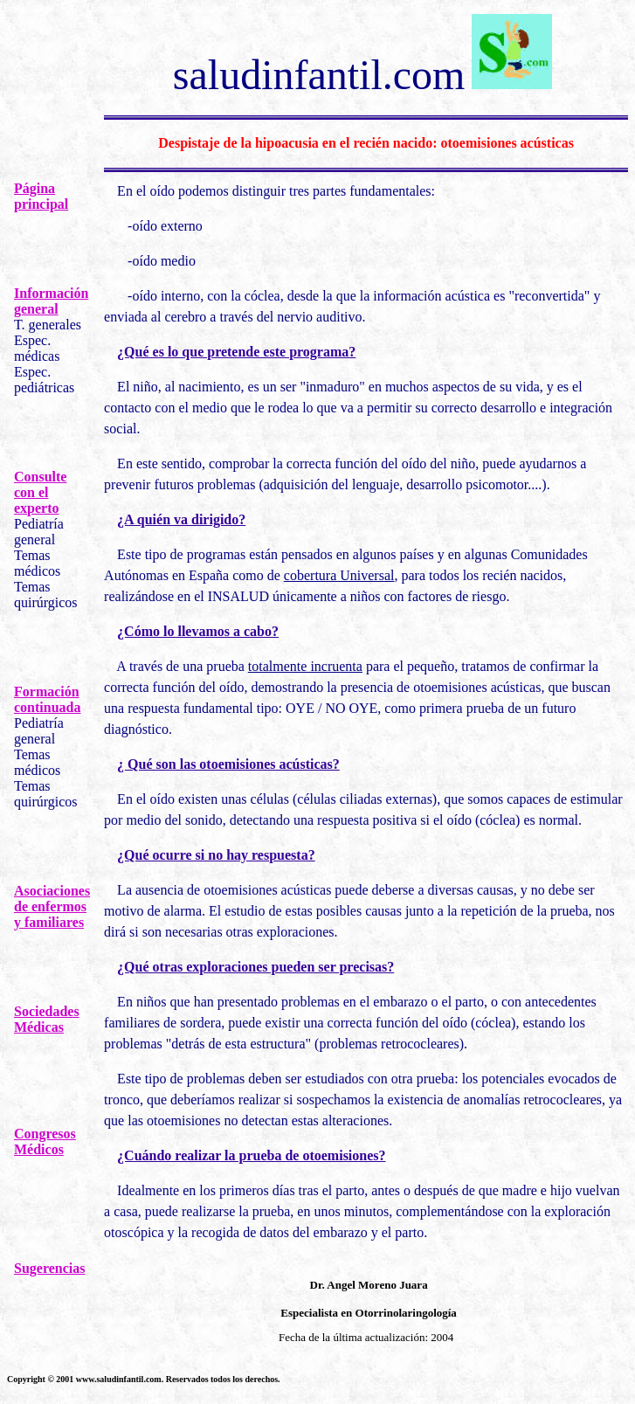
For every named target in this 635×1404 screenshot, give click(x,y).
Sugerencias (49, 1268)
